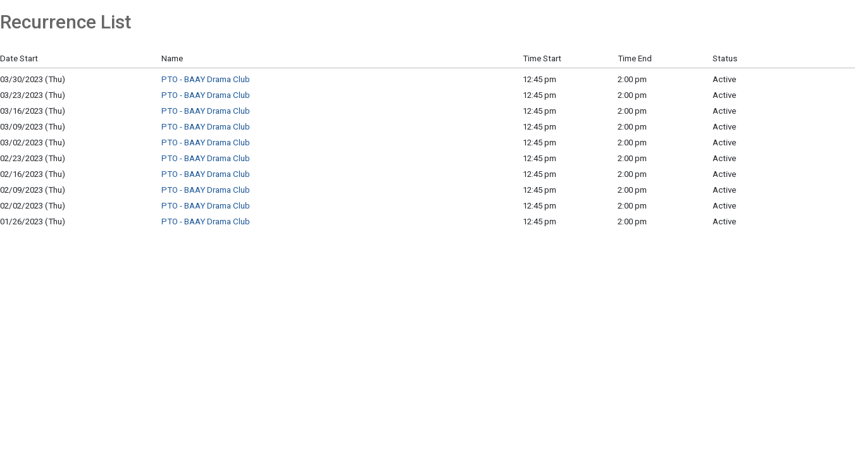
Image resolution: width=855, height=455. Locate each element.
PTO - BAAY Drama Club (205, 79)
